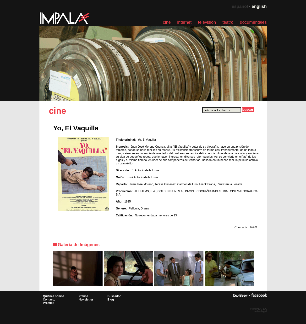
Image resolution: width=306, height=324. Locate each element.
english (259, 6)
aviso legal (260, 311)
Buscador (114, 296)
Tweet (253, 227)
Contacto (49, 299)
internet (184, 22)
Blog (111, 299)
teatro (227, 22)
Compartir (241, 227)
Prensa (83, 296)
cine (167, 22)
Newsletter (86, 299)
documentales (253, 22)
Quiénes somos (53, 296)
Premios (48, 303)
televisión (207, 22)
